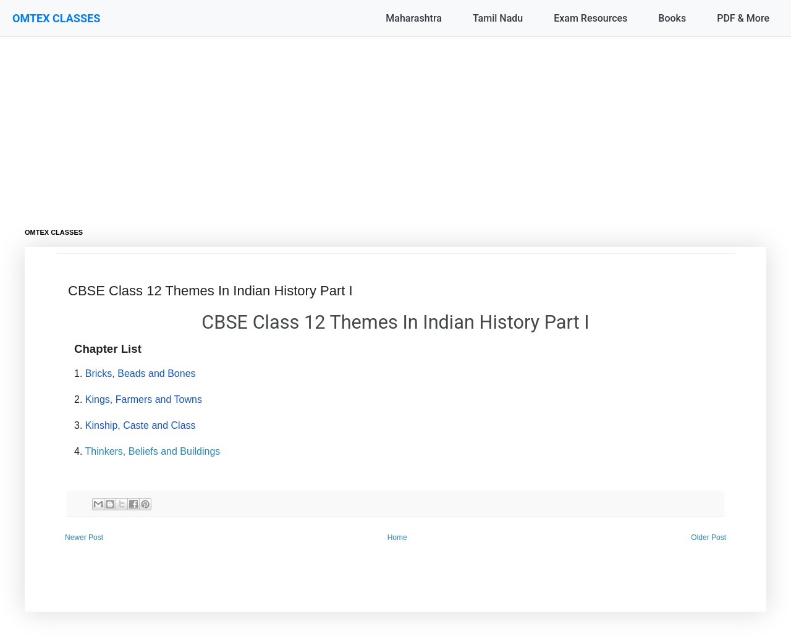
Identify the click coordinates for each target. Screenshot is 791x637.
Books (672, 18)
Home (397, 537)
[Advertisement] (395, 123)
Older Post (708, 537)
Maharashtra (414, 18)
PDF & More (743, 18)
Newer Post (84, 537)
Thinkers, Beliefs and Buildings (153, 451)
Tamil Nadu (498, 18)
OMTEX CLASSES (56, 18)
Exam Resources (590, 18)
